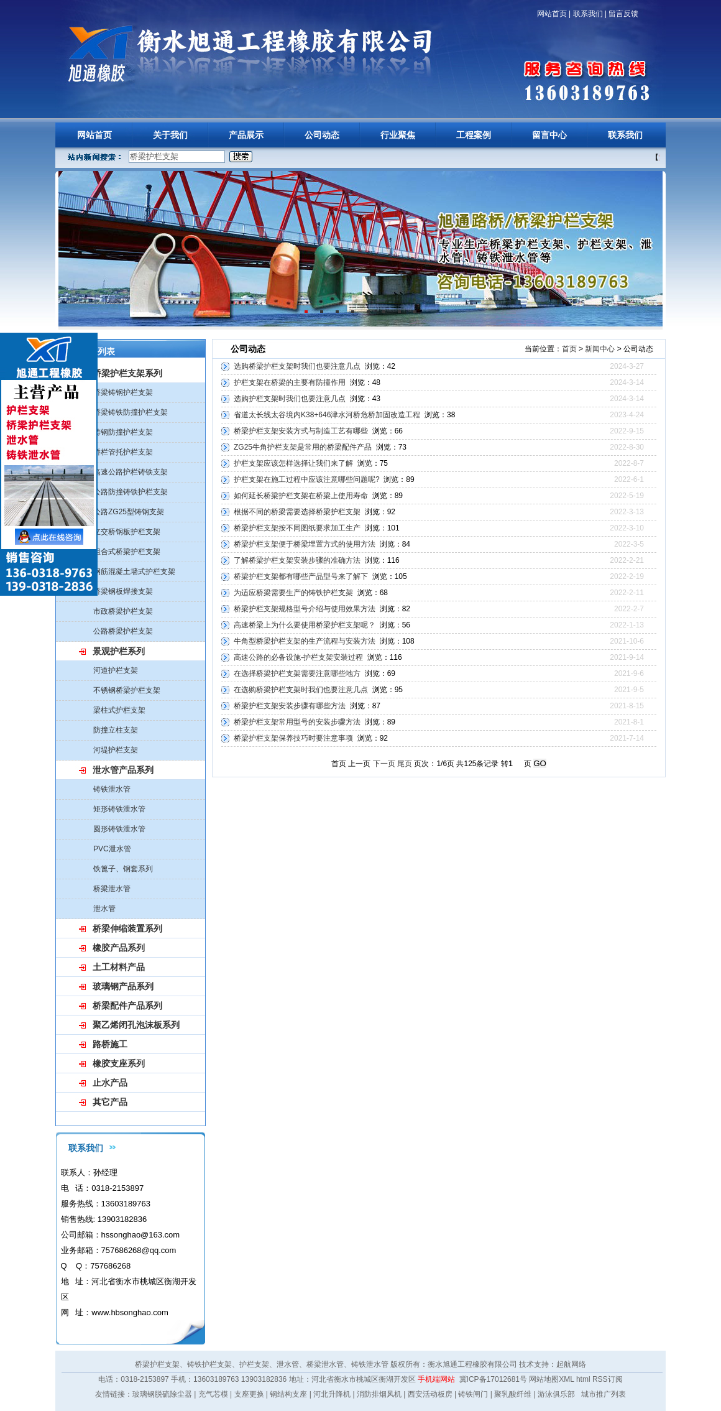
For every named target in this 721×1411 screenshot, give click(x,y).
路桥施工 (110, 1044)
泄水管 (104, 908)
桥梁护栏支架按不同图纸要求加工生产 (297, 528)
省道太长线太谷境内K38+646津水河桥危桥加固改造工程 (327, 414)
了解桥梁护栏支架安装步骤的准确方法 (297, 560)
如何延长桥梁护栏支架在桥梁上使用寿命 (301, 495)
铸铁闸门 (473, 1394)
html (583, 1379)
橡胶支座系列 (119, 1063)
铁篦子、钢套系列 (123, 868)
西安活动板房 (430, 1394)
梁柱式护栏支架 (119, 710)
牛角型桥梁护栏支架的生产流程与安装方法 (304, 641)
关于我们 (170, 135)
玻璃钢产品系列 (123, 986)
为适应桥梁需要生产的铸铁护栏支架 (293, 592)
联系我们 (588, 13)
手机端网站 (436, 1379)
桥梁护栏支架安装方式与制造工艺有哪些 (301, 431)
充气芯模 (213, 1394)
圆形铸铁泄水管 (119, 829)
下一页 (384, 763)
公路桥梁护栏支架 (123, 631)
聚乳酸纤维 (512, 1394)
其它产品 (110, 1102)
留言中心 (549, 135)
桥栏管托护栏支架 (123, 452)
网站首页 (552, 13)
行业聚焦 (397, 135)
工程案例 (473, 135)
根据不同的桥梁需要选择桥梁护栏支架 (297, 511)
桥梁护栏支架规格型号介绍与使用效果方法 (304, 608)
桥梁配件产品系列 (127, 1006)
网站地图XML (551, 1379)
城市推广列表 (603, 1394)
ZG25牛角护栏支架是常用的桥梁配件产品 (303, 447)
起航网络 (571, 1364)
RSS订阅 (607, 1379)
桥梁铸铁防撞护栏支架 (130, 412)
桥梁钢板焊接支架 (123, 591)
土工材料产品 (119, 967)
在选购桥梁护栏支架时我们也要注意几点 (301, 689)
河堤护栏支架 (115, 750)
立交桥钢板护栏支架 (126, 531)
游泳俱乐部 (556, 1394)
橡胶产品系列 (119, 948)
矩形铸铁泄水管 (119, 809)
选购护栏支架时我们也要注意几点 (290, 398)
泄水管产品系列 (123, 770)
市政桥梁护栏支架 (123, 611)
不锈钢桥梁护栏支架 (126, 690)
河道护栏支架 (115, 670)
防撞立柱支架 (115, 730)
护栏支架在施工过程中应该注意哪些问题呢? (307, 479)
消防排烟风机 (379, 1394)
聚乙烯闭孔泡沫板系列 (136, 1025)
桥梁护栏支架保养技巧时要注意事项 (293, 738)
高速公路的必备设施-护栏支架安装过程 (298, 657)
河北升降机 (332, 1394)
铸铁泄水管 (112, 789)
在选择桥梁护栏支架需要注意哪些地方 (297, 673)
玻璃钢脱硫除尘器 (162, 1394)
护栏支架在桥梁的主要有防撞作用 (290, 382)
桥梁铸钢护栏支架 (123, 392)
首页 (569, 349)
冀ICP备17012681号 (493, 1379)
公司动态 (322, 135)
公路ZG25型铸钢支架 (128, 511)
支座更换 (249, 1394)
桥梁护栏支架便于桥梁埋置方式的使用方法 (304, 544)
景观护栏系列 (119, 651)
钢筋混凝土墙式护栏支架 (134, 571)
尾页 (404, 763)
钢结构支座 (288, 1394)
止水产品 (110, 1083)
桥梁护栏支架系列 (127, 373)
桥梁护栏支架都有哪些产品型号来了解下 (301, 576)
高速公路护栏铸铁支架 (130, 472)
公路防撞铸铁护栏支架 (130, 492)
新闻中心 (600, 349)
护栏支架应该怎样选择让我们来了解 (293, 463)
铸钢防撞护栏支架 (123, 432)
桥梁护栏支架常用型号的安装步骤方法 (297, 722)
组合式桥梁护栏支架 (126, 551)
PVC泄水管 (112, 848)
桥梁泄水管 (112, 888)
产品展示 (246, 135)
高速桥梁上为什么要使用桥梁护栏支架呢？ (304, 625)
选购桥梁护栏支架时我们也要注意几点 (297, 366)
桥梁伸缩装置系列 (127, 928)
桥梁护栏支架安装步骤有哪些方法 (290, 705)
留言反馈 (623, 13)
